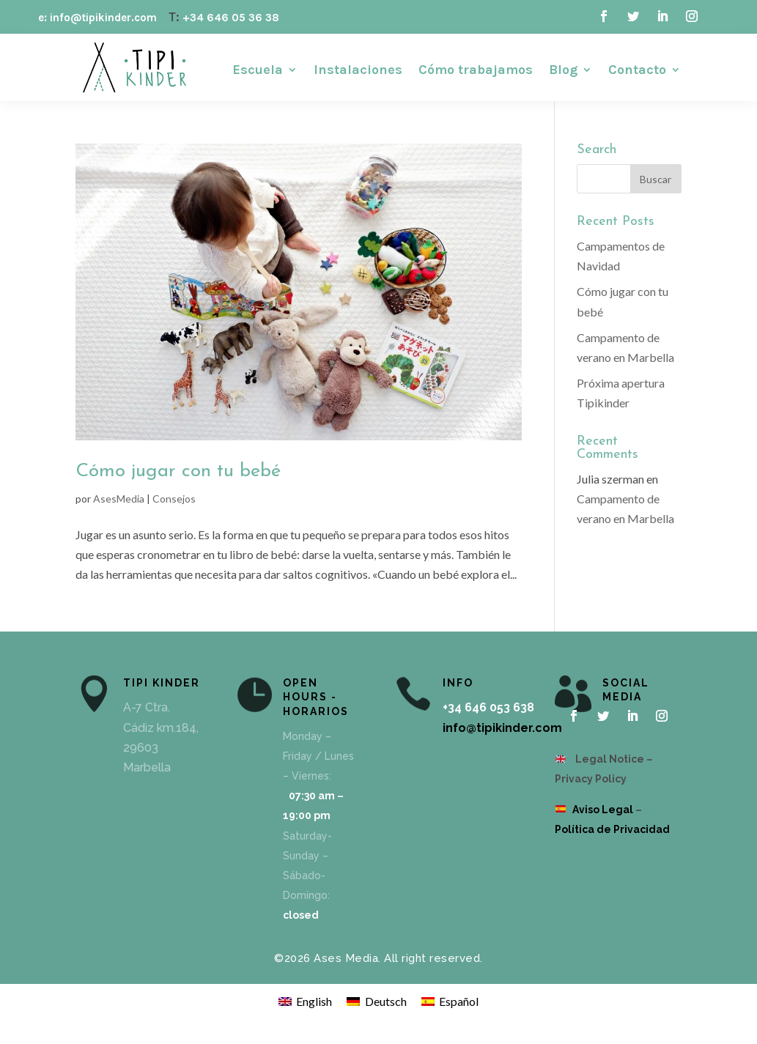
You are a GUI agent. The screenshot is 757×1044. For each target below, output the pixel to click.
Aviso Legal (602, 809)
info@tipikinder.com (502, 728)
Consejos (174, 498)
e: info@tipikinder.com (97, 17)
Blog (563, 71)
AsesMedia (118, 498)
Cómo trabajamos (475, 71)
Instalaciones (358, 71)
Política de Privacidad (612, 829)
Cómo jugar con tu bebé (178, 471)
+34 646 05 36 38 (230, 17)
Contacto (637, 71)
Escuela (257, 71)
